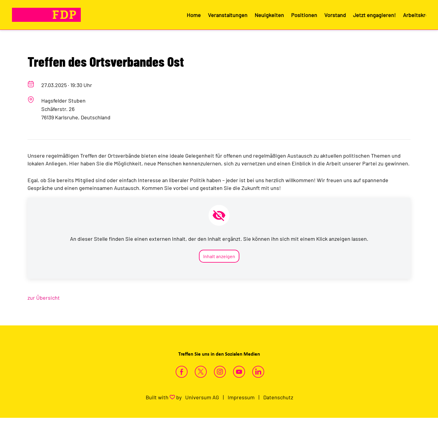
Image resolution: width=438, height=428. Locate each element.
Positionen (304, 15)
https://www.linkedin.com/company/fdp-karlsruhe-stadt (258, 372)
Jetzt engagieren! (374, 15)
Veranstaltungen (227, 15)
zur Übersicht (44, 297)
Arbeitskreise (419, 15)
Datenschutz (278, 397)
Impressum (241, 397)
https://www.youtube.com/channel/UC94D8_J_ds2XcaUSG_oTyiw (239, 372)
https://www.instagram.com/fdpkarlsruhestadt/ (220, 372)
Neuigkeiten (269, 15)
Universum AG (202, 397)
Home (194, 15)
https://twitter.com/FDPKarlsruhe (201, 372)
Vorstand (335, 15)
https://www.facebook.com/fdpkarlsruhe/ (182, 372)
